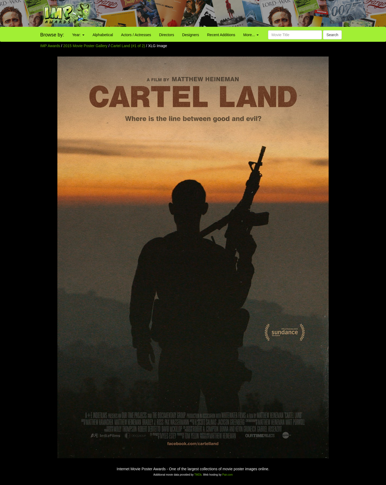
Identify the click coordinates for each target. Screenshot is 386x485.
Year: (78, 35)
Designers (190, 35)
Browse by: (52, 34)
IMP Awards (50, 46)
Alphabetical (102, 35)
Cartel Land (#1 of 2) (128, 46)
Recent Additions (221, 35)
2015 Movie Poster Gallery (85, 46)
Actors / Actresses (136, 35)
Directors (166, 35)
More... (251, 35)
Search (332, 35)
